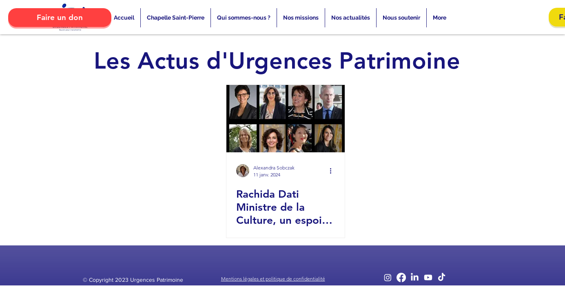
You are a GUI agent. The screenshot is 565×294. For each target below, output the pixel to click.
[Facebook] (401, 277)
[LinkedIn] (414, 277)
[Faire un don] (59, 17)
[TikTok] (441, 277)
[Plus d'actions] (334, 171)
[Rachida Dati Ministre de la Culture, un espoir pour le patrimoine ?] (285, 118)
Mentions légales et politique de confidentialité (273, 279)
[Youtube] (428, 277)
